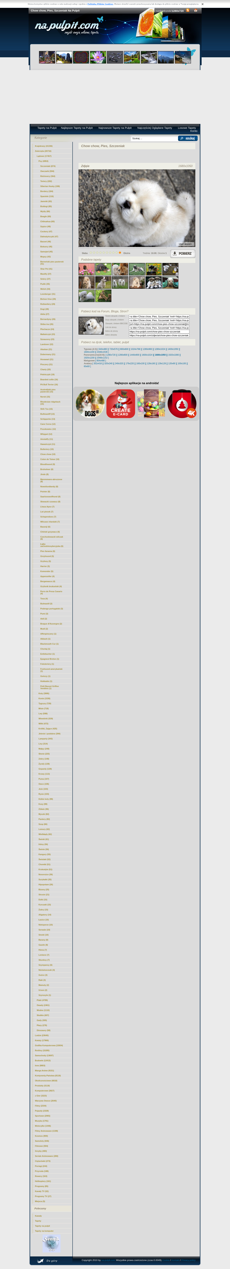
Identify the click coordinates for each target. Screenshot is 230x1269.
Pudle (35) (45, 284)
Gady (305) (42, 1020)
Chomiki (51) (44, 864)
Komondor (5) (46, 571)
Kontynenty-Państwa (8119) (48, 1076)
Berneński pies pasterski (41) (52, 263)
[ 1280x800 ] (123, 355)
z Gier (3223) (41, 1096)
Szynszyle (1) (45, 995)
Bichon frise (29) (48, 299)
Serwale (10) (44, 930)
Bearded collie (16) (49, 379)
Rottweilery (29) (47, 304)
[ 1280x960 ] (147, 349)
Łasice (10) (44, 920)
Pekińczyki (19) (47, 374)
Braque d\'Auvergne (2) (51, 624)
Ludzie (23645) (42, 1035)
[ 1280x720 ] (111, 355)
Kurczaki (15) (45, 905)
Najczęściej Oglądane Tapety (154, 127)
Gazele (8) (43, 945)
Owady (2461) (43, 1005)
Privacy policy (188, 1260)
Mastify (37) (45, 274)
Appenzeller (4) (47, 576)
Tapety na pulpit (42, 1226)
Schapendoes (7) (48, 517)
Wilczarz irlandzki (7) (50, 522)
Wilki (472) (43, 724)
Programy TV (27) (43, 1196)
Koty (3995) (44, 693)
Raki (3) (42, 980)
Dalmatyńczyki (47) (49, 236)
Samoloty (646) (42, 1141)
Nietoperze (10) (46, 925)
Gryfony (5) (45, 561)
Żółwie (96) (44, 809)
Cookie (165, 1260)
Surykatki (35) (45, 879)
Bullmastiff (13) (47, 414)
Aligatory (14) (45, 915)
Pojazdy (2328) (42, 1111)
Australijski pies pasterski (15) (48, 390)
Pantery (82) (44, 819)
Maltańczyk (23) (47, 334)
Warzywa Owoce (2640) (46, 1101)
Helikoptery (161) (43, 1181)
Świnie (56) (44, 849)
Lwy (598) (43, 713)
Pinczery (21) (46, 364)
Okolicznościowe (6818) (46, 1081)
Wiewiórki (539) (46, 718)
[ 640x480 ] (103, 349)
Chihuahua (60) (47, 221)
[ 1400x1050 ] (173, 349)
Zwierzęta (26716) (43, 151)
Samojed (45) (46, 252)
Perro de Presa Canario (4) (51, 592)
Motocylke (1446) (43, 1126)
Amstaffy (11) (46, 439)
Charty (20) (45, 369)
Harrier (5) (45, 566)
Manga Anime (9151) (44, 1070)
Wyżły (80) (45, 211)
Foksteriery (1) (47, 664)
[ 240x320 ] (119, 363)
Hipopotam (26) (46, 884)
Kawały (38, 1216)
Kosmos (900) (41, 1136)
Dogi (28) (44, 309)
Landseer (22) (46, 344)
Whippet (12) (46, 434)
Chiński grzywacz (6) (50, 532)
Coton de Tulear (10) (49, 459)
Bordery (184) (46, 191)
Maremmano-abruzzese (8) (51, 480)
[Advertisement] (115, 97)
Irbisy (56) (43, 844)
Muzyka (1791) (42, 1121)
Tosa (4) (44, 599)
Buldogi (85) (46, 206)
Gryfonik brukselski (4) (51, 586)
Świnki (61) (44, 839)
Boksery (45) (46, 247)
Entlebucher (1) (47, 654)
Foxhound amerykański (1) (51, 670)
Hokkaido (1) (46, 681)
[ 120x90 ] (172, 363)
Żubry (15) (43, 910)
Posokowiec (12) (48, 429)
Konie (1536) (44, 698)
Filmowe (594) (41, 1146)
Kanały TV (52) (42, 1191)
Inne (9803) (40, 1065)
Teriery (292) (46, 181)
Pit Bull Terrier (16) (49, 384)
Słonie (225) (44, 754)
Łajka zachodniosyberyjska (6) (51, 545)
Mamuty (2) (44, 985)
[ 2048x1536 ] (102, 352)
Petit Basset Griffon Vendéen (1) (49, 687)
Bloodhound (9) (47, 464)
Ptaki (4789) (42, 1000)
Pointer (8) (45, 491)
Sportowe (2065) (42, 1116)
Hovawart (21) (46, 359)
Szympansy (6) (45, 965)
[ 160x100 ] (140, 363)
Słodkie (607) (43, 1015)
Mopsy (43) (45, 257)
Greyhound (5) (47, 556)
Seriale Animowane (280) (46, 1156)
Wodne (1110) (43, 1010)
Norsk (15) (45, 397)
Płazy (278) (42, 1025)
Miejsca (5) (40, 1201)
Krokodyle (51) (45, 869)
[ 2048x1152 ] (102, 357)
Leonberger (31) (47, 294)
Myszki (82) (44, 814)
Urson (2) (43, 990)
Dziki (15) (43, 900)
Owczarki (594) (47, 171)
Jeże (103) (43, 789)
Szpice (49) (45, 226)
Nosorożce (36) (46, 874)
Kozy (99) (43, 804)
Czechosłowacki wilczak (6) (51, 538)
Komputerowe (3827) (44, 1091)
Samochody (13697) (44, 1055)
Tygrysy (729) (45, 703)
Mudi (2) (44, 629)
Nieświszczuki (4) (47, 970)
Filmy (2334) (41, 1106)
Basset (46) (45, 241)
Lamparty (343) (46, 739)
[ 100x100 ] (182, 363)
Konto (193, 130)
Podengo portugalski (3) (51, 609)
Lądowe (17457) (44, 156)
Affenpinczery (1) (48, 634)
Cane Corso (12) (48, 424)
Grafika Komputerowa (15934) (49, 1045)
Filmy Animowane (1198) (46, 1131)
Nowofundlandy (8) (49, 486)
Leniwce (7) (44, 955)
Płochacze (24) (47, 329)
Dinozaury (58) (43, 1030)
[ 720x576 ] (113, 349)
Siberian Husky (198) (50, 186)
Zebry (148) (44, 759)
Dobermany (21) (47, 354)
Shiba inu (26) (46, 324)
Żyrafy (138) (44, 764)
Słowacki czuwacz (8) (50, 502)
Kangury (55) (45, 854)
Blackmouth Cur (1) (49, 644)
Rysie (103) (44, 794)
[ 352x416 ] (97, 363)
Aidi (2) (43, 619)
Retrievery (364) (47, 176)
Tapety (38, 1221)
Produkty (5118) (42, 1086)
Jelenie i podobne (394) (50, 734)
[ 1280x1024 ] (159, 349)
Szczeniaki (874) (48, 166)
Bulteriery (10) (47, 449)
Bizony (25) (44, 889)
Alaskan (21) (46, 349)
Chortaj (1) (45, 649)
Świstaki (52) (45, 859)
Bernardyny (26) (48, 319)
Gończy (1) (45, 676)
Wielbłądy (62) (45, 834)
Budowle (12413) (43, 1060)
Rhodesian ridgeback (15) (50, 403)
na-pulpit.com (108, 1260)
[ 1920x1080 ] (173, 355)
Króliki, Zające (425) (48, 729)
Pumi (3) (44, 614)
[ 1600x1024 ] (147, 355)
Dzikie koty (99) (46, 799)
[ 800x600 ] (124, 349)
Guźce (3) (43, 975)
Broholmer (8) (46, 469)
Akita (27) (44, 314)
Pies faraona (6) (47, 551)
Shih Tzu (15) (46, 409)
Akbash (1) (45, 639)
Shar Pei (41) (46, 269)
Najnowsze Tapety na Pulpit (115, 127)
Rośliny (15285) (42, 1050)
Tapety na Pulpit (47, 127)
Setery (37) (45, 279)
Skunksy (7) (44, 960)
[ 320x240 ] (108, 363)
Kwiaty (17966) (42, 1040)
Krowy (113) (44, 774)
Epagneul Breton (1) (49, 659)
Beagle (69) (45, 216)
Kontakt (175, 1260)
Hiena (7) (43, 950)
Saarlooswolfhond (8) (50, 496)
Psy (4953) (43, 161)
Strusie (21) (44, 894)
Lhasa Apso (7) (47, 507)
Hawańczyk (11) (47, 444)
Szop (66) (43, 824)
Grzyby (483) (41, 1151)
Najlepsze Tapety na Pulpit (77, 127)
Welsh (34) (45, 289)
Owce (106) (44, 784)
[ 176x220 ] (129, 363)
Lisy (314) (43, 744)
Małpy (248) (44, 749)
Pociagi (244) (41, 1166)
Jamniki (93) (46, 201)
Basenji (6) (45, 527)
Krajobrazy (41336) (44, 146)
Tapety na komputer (44, 1231)
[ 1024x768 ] (135, 349)
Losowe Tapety (187, 127)
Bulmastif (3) (46, 604)
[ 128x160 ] (151, 363)
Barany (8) (43, 940)
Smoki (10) (44, 935)
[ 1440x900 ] (135, 355)
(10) (48, 454)
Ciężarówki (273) (42, 1161)
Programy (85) (41, 1186)
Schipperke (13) (47, 419)
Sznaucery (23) (47, 339)
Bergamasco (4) (47, 581)
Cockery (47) (46, 231)
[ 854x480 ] (100, 360)
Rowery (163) (41, 1176)
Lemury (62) (44, 829)
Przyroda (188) (42, 1171)
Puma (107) (44, 779)
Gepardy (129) (45, 769)
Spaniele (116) (47, 196)
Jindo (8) (44, 474)
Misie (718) (44, 708)
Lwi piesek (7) (46, 512)
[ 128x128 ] (161, 363)
